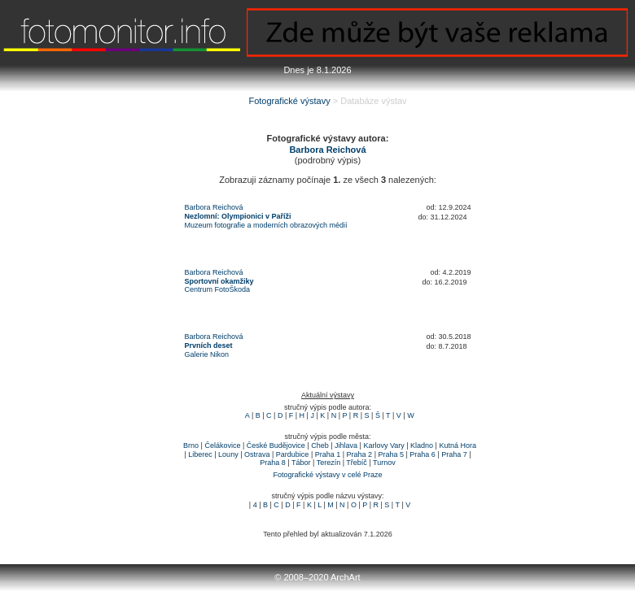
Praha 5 (391, 454)
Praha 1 (328, 454)
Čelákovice (222, 445)
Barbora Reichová (214, 207)
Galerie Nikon (207, 354)
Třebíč (356, 462)
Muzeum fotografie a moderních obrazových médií (266, 225)
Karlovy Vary (383, 445)
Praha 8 (273, 462)
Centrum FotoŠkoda (218, 289)
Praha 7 (454, 454)
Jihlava (346, 445)
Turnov (384, 462)
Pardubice (292, 454)
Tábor (301, 462)
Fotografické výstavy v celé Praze (327, 475)
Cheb (320, 445)
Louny (228, 454)
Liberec (200, 454)
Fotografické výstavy (289, 101)
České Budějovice (276, 445)
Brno (191, 445)
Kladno (421, 445)
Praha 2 (360, 454)
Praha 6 (422, 454)
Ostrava (257, 454)
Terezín (329, 462)
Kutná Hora (457, 445)
